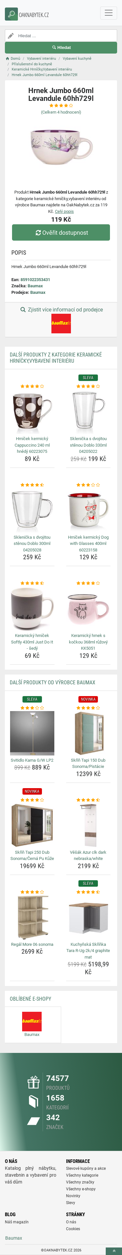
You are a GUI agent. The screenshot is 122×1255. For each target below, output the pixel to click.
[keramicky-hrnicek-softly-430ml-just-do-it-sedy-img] (32, 609)
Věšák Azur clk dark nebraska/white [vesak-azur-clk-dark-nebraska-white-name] (88, 855)
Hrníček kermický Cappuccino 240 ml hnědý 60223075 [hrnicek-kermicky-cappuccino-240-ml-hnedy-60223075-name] (32, 445)
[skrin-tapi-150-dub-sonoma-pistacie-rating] (88, 708)
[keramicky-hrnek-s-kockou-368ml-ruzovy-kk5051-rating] (88, 583)
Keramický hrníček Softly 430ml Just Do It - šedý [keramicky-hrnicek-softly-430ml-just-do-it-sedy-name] (32, 642)
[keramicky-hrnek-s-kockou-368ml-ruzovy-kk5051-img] (88, 609)
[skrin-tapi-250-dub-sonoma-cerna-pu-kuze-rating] (32, 800)
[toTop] (114, 1251)
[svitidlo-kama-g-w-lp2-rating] (32, 708)
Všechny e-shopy (81, 1189)
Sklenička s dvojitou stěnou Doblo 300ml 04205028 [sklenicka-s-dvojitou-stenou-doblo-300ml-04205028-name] (32, 543)
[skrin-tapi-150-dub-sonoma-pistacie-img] (88, 733)
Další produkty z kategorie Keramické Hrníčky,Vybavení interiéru (56, 358)
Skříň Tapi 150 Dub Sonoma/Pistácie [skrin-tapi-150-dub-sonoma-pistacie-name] (88, 763)
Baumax (35, 285)
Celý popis (64, 211)
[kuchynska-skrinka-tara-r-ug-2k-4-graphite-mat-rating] (88, 892)
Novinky (73, 1196)
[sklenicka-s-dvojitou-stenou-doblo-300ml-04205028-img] (32, 510)
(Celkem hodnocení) (61, 112)
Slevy (70, 1202)
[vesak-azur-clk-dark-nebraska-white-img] (88, 825)
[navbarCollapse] (108, 13)
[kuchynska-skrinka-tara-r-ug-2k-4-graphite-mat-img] (88, 917)
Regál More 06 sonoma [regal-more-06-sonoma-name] (32, 944)
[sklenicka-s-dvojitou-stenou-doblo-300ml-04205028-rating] (32, 485)
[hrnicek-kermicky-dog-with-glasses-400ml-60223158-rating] (88, 485)
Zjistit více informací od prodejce (60, 320)
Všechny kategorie (82, 1175)
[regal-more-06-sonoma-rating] (32, 892)
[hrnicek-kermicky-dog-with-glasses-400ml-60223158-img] (88, 510)
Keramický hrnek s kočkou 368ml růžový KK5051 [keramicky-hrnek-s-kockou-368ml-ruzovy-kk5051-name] (88, 642)
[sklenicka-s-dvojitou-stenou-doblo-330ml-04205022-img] (88, 412)
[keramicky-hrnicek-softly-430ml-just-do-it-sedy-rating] (32, 583)
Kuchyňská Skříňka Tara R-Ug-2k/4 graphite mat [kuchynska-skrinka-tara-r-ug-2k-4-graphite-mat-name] (88, 951)
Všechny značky (80, 1182)
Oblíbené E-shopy (30, 999)
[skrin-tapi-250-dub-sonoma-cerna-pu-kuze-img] (32, 825)
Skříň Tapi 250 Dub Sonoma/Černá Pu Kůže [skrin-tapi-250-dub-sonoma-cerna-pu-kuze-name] (32, 855)
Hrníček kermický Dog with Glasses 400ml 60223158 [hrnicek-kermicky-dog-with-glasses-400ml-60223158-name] (88, 543)
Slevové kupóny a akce (86, 1168)
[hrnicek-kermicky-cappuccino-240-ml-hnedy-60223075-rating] (32, 386)
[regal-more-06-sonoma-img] (32, 917)
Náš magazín (17, 1222)
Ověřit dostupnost (61, 232)
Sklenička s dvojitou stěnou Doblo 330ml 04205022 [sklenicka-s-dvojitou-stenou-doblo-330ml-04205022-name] (88, 445)
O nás (71, 1222)
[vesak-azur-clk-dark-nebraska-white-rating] (88, 800)
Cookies (73, 1229)
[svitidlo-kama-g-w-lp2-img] (32, 733)
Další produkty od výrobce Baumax (52, 682)
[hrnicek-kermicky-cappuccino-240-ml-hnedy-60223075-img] (32, 412)
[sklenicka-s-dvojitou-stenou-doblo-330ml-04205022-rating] (88, 386)
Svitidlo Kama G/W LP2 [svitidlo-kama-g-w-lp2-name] (32, 760)
